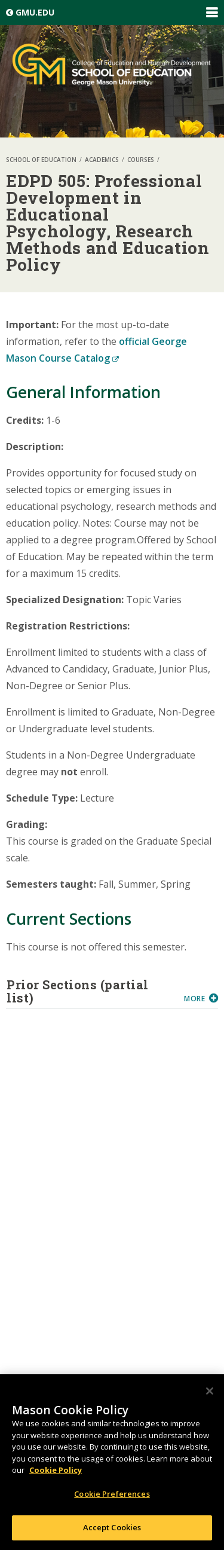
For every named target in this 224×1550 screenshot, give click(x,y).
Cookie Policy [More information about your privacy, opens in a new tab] (55, 1470)
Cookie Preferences (111, 1493)
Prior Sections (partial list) (91, 991)
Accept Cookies (112, 1527)
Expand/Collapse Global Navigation (211, 12)
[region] (112, 1462)
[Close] (210, 1391)
